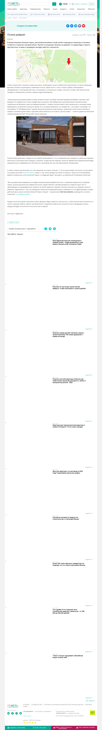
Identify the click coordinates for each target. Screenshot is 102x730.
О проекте (26, 704)
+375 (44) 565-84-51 (37, 711)
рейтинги (91, 9)
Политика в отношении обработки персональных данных (64, 704)
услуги (72, 9)
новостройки (12, 9)
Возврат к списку (13, 222)
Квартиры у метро (70, 14)
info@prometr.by (27, 716)
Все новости (90, 701)
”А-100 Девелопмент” (23, 194)
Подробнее (89, 283)
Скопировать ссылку (78, 35)
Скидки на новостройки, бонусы (18, 14)
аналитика (81, 9)
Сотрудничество (36, 704)
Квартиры (23, 9)
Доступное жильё (55, 14)
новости (47, 9)
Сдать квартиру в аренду (87, 14)
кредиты (63, 9)
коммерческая (35, 9)
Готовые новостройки (39, 14)
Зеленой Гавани (28, 173)
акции (55, 9)
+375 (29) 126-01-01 (67, 713)
